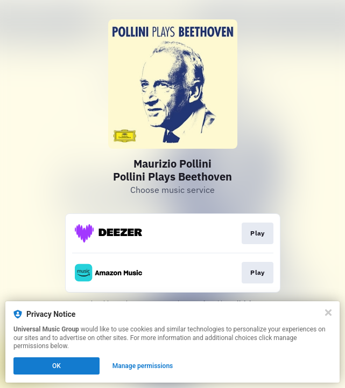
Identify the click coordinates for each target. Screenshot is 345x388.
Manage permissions (142, 366)
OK (56, 366)
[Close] (328, 312)
